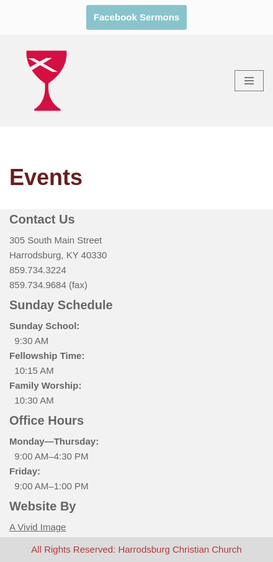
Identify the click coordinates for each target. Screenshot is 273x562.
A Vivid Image (37, 527)
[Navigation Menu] (249, 80)
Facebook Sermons (136, 17)
